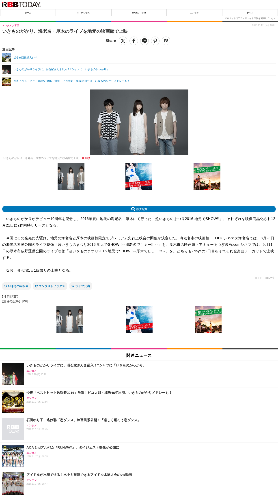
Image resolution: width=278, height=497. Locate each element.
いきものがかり (18, 286)
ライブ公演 (82, 286)
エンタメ (194, 12)
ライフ (250, 12)
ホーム (28, 12)
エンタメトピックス (52, 286)
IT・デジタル (83, 12)
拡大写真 (141, 209)
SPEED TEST (139, 12)
